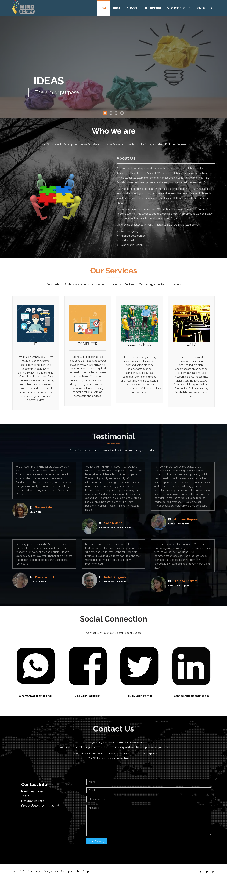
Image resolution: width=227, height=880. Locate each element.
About (117, 8)
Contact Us (203, 8)
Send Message (96, 841)
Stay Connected (178, 8)
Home (103, 8)
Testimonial (153, 8)
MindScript (83, 871)
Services (133, 8)
